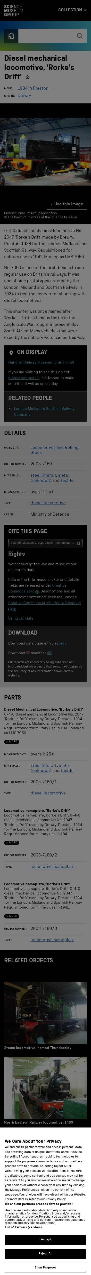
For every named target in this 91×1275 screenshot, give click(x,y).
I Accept (45, 1245)
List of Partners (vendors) (23, 1233)
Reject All (45, 1259)
